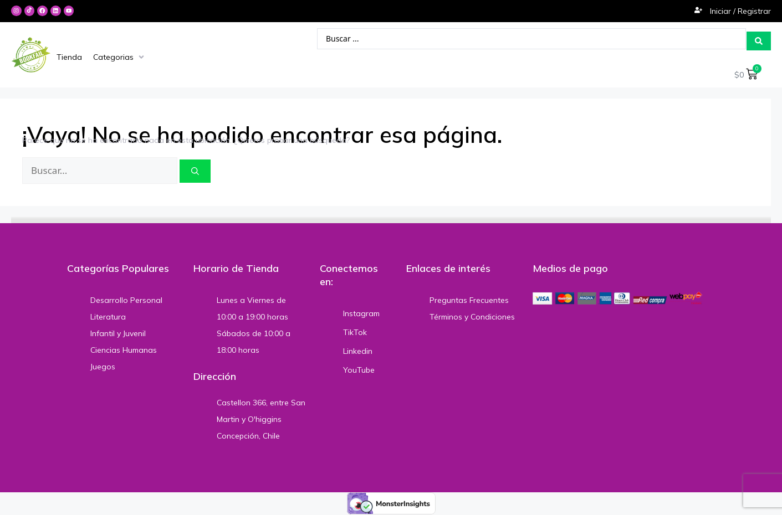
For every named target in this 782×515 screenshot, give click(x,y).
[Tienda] (69, 56)
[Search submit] (759, 38)
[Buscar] (195, 169)
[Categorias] (120, 56)
